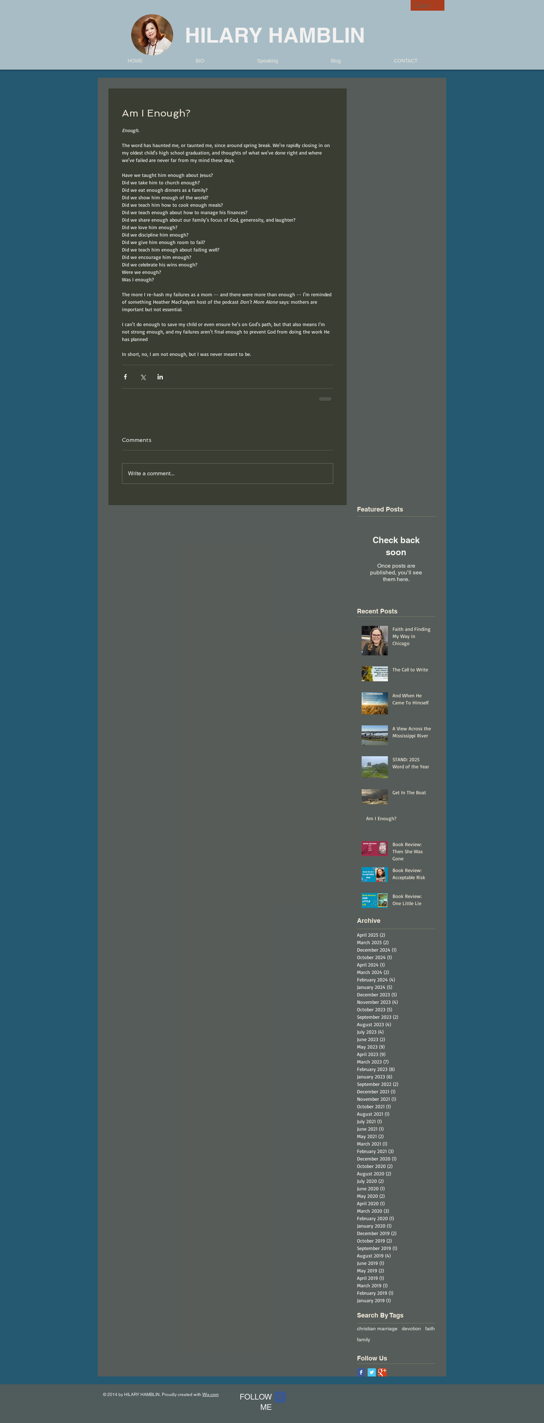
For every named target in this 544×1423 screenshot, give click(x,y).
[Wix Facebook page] (280, 1397)
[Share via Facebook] (125, 376)
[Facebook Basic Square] (361, 1372)
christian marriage (377, 1328)
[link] (428, 5)
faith (430, 1328)
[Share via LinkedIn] (160, 376)
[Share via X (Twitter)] (142, 376)
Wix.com (210, 1394)
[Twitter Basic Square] (372, 1372)
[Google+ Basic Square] (382, 1372)
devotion (411, 1328)
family (363, 1339)
